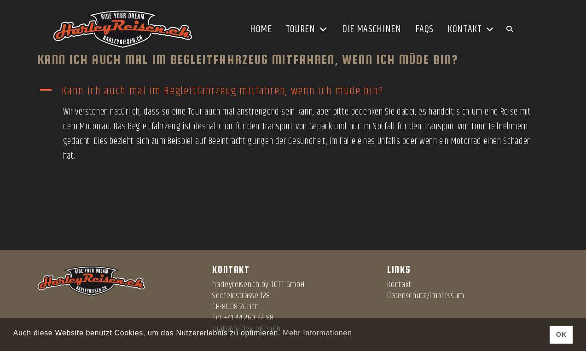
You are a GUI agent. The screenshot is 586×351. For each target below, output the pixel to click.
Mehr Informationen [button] (317, 333)
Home (261, 29)
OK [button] (561, 334)
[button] (293, 91)
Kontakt (471, 29)
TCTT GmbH (288, 284)
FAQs (424, 29)
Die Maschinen (371, 29)
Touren (307, 29)
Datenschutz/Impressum (425, 295)
